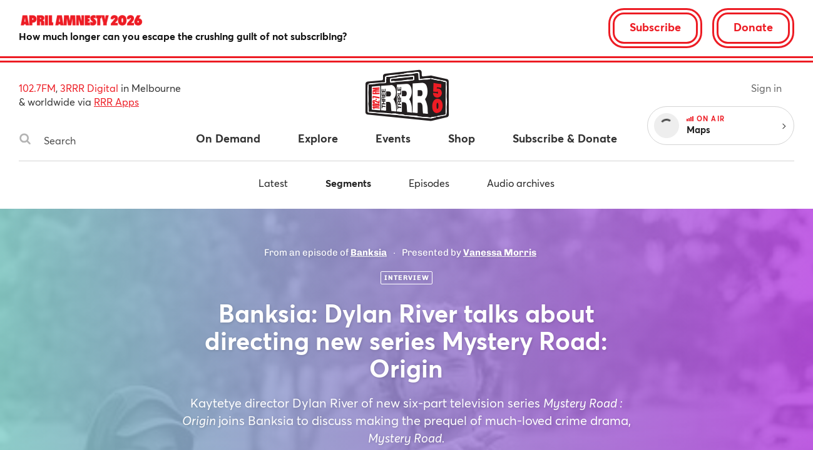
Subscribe (655, 26)
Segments (348, 182)
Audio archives (521, 182)
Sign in (766, 87)
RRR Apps (116, 101)
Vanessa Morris (499, 252)
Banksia (368, 252)
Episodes (429, 182)
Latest (273, 182)
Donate (753, 26)
